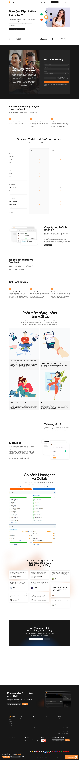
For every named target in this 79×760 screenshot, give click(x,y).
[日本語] (50, 751)
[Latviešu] (54, 751)
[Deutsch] (32, 751)
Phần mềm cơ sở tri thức (62, 718)
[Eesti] (39, 751)
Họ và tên (46, 62)
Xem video (29, 29)
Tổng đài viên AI (21, 2)
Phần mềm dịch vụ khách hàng (63, 720)
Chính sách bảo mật (48, 757)
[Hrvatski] (45, 751)
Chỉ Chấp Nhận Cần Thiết (15, 756)
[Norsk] (57, 751)
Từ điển (47, 720)
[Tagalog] (46, 752)
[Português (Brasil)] (61, 751)
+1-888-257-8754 (13, 742)
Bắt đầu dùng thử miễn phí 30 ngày (14, 704)
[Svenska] (44, 752)
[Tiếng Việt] (47, 752)
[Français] (43, 751)
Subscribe (67, 740)
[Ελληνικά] (34, 751)
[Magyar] (47, 751)
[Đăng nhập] (66, 2)
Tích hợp (10, 725)
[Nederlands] (56, 751)
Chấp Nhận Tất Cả (6, 756)
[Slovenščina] (68, 751)
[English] (36, 751)
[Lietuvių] (52, 751)
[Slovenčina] (67, 751)
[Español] (37, 751)
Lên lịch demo (25, 704)
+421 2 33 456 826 (13, 740)
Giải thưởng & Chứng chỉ (37, 720)
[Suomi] (41, 751)
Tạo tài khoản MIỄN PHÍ (56, 81)
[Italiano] (48, 751)
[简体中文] (49, 752)
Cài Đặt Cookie (24, 756)
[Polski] (59, 751)
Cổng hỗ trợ (22, 718)
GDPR (62, 757)
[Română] (63, 751)
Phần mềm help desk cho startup (63, 733)
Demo (10, 719)
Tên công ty (46, 71)
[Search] (49, 2)
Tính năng (10, 723)
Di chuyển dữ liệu (22, 720)
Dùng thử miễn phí (54, 2)
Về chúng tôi (35, 718)
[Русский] (65, 751)
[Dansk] (30, 751)
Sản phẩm (28, 2)
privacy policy (18, 754)
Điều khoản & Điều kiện (59, 84)
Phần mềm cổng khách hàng (63, 731)
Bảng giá (10, 721)
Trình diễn (61, 2)
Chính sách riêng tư (56, 757)
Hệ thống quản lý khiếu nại (62, 729)
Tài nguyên (34, 2)
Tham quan (11, 727)
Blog (46, 718)
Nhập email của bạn (47, 67)
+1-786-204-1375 (13, 744)
